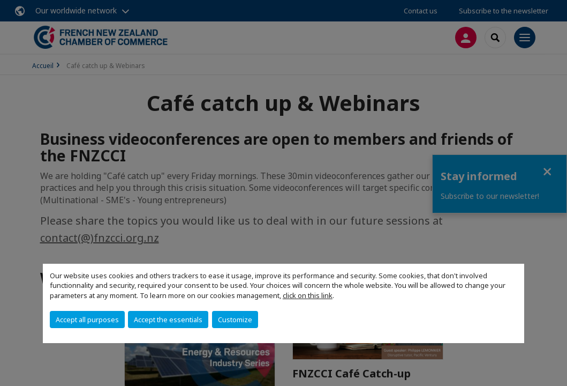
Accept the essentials (168, 319)
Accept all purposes (87, 319)
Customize (235, 319)
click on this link (307, 295)
